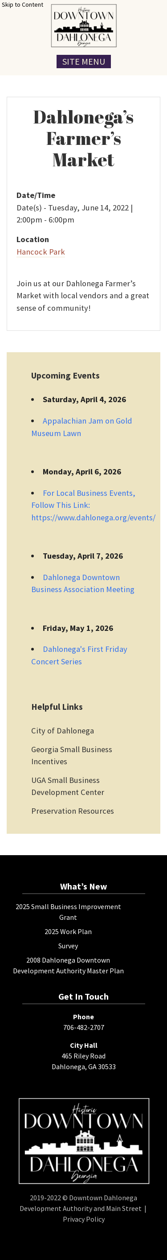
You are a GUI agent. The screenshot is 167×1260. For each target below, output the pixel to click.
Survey (68, 945)
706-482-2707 (83, 1027)
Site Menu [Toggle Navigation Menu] (83, 61)
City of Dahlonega (62, 730)
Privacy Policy (84, 1219)
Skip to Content (22, 4)
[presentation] (83, 26)
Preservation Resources (72, 811)
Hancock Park (40, 252)
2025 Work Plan (68, 931)
